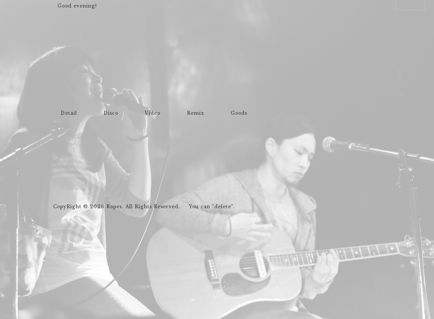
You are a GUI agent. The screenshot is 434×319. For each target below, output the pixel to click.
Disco (111, 113)
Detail (69, 113)
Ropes (81, 83)
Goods (239, 113)
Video (152, 113)
